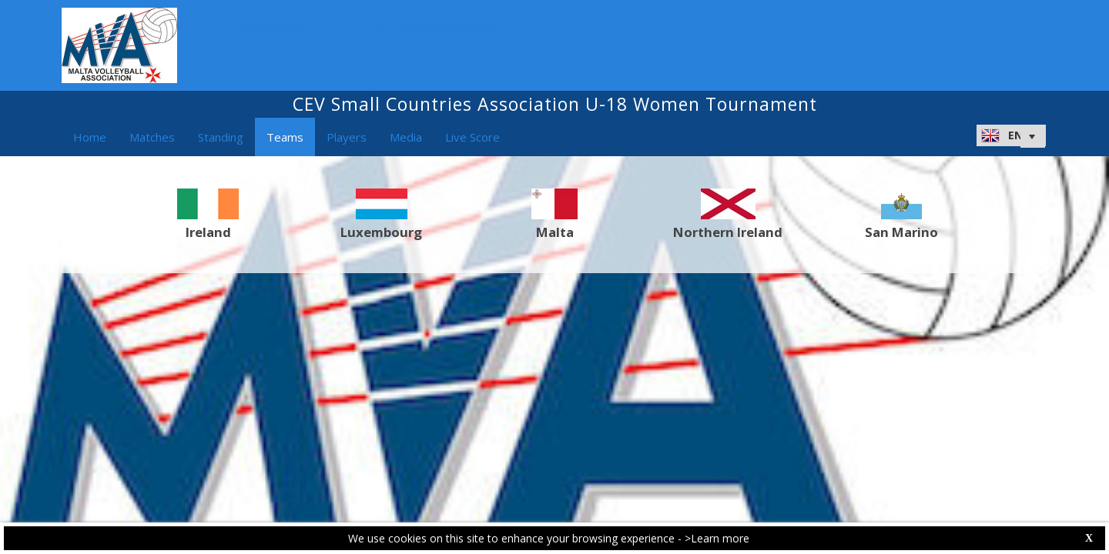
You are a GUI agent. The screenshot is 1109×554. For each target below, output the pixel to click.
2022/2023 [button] (275, 29)
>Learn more (717, 538)
